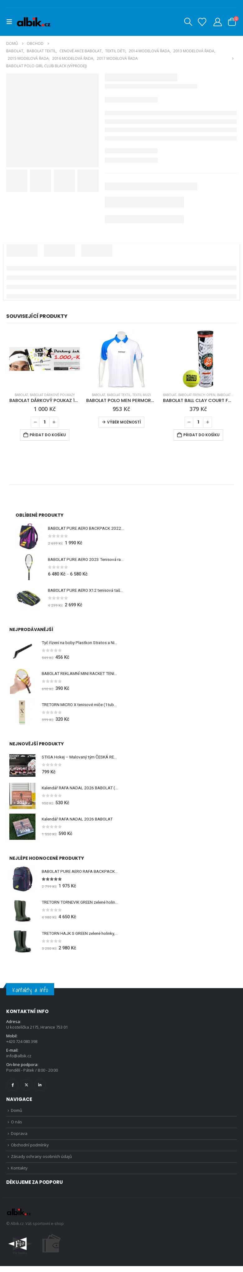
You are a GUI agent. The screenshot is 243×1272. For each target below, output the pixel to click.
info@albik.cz (18, 1058)
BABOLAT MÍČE (228, 395)
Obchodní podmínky (30, 1150)
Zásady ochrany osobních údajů (41, 1161)
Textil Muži (142, 395)
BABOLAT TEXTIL (119, 395)
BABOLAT (21, 395)
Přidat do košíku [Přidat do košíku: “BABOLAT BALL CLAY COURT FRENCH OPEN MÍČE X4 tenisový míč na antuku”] (201, 435)
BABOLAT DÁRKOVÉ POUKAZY (52, 395)
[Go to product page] (44, 359)
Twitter (26, 1088)
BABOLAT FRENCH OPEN (196, 395)
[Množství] (44, 422)
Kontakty (19, 1174)
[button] (11, 22)
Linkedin (40, 1088)
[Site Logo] (33, 22)
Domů (16, 1114)
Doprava (19, 1137)
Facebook (12, 1088)
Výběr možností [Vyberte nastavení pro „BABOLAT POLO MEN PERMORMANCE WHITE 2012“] (124, 422)
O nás (16, 1126)
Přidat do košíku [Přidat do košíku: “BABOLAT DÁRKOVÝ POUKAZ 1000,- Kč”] (48, 435)
